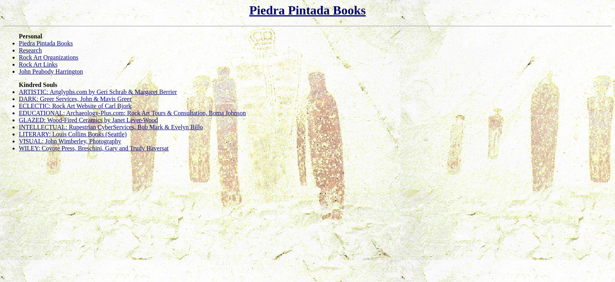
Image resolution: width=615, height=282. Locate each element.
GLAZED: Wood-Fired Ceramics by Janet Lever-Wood (88, 120)
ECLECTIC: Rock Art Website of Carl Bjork (75, 106)
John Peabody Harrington (51, 71)
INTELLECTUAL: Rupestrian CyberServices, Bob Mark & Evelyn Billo (111, 127)
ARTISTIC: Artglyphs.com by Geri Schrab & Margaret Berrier (98, 92)
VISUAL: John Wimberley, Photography (70, 141)
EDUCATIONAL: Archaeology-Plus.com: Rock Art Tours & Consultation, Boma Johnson (132, 113)
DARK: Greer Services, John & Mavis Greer (75, 99)
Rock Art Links (38, 64)
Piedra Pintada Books (307, 10)
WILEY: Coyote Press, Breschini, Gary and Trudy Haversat (94, 148)
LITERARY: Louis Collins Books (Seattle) (73, 134)
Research (30, 50)
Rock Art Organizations (48, 57)
